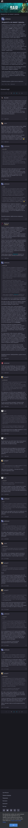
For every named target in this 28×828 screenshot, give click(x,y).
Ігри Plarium (6, 792)
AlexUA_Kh (6, 223)
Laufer (5, 123)
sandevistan (6, 363)
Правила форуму (7, 795)
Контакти (5, 801)
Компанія (5, 803)
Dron (5, 411)
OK (13, 825)
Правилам (15, 254)
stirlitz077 (6, 377)
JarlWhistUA (8, 19)
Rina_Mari (6, 98)
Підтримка (5, 798)
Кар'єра (4, 806)
